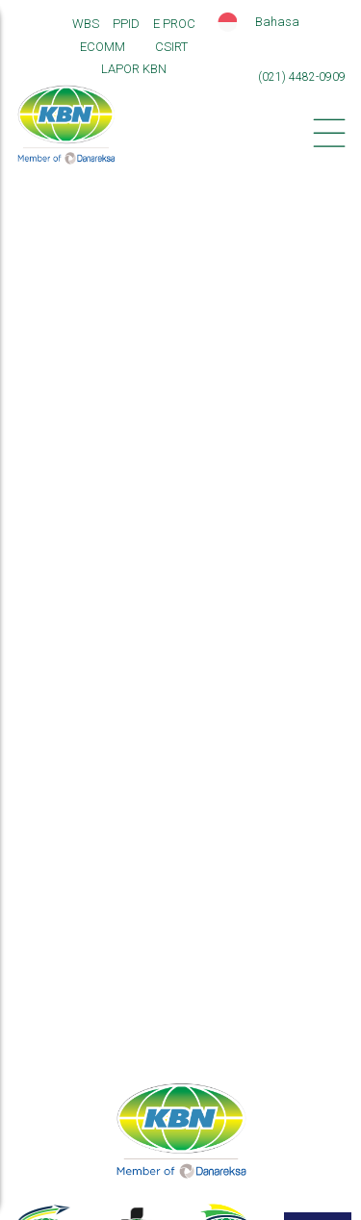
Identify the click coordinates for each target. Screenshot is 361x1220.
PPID (126, 23)
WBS (85, 23)
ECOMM (102, 46)
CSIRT (171, 46)
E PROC (174, 23)
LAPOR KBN (134, 69)
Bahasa (277, 21)
